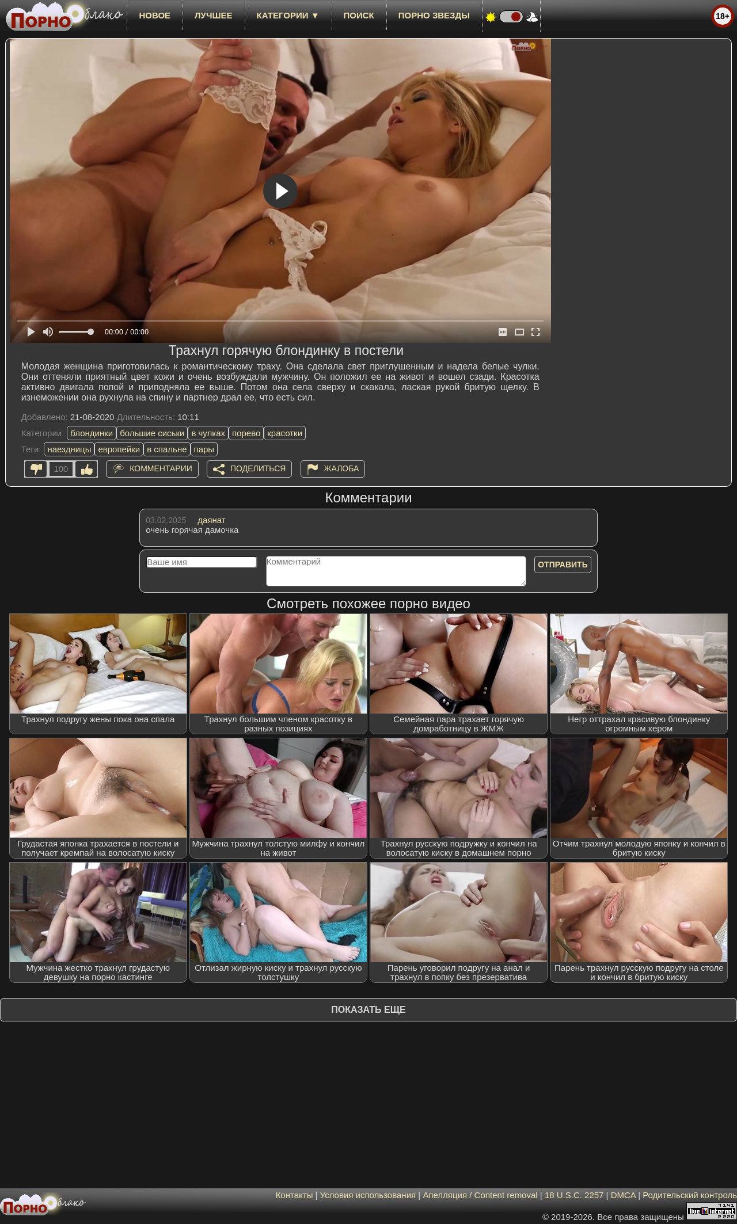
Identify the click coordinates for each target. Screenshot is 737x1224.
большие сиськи (152, 433)
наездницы (69, 449)
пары (204, 449)
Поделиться (258, 468)
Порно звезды (434, 15)
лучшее (213, 15)
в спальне (167, 449)
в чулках (208, 433)
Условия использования (368, 1195)
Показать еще (368, 1010)
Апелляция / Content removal (480, 1195)
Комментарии (161, 468)
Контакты (294, 1195)
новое (154, 15)
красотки (284, 433)
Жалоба (341, 468)
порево (246, 433)
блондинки (91, 433)
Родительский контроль (690, 1195)
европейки (119, 449)
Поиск (359, 15)
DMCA (623, 1195)
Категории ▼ (288, 15)
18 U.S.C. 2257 (574, 1195)
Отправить (563, 564)
